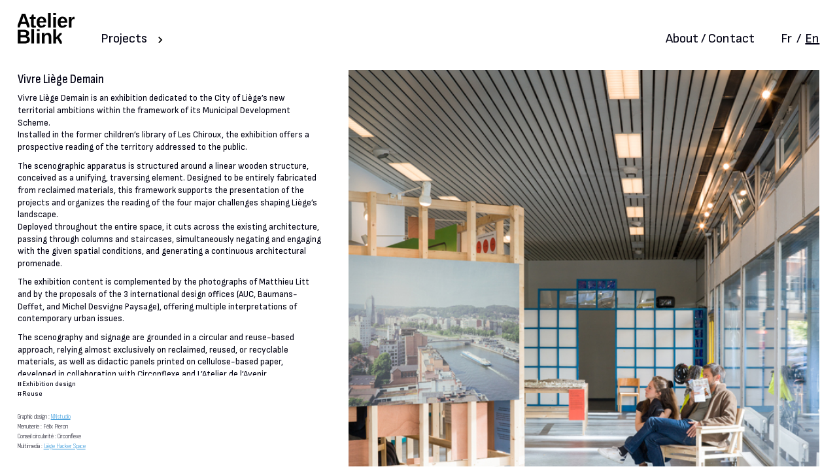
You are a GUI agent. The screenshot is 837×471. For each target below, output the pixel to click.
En (812, 38)
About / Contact (710, 38)
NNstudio (61, 416)
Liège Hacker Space (65, 446)
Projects (124, 38)
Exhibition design (49, 383)
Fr (786, 38)
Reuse (32, 393)
